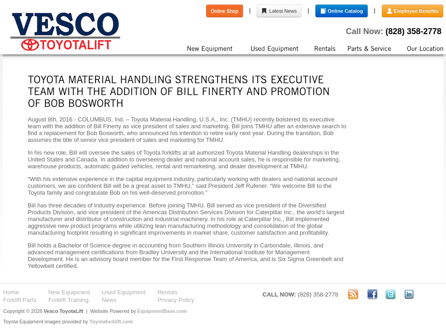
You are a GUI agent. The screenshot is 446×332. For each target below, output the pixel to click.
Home (11, 292)
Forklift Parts (19, 300)
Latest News (279, 11)
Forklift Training (68, 300)
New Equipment (69, 292)
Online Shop (224, 11)
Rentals (167, 292)
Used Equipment (124, 292)
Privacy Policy (175, 300)
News (109, 300)
